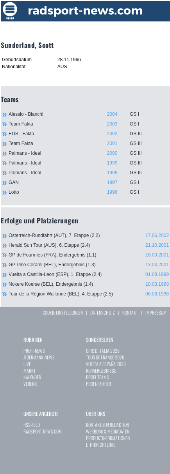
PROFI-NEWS (34, 350)
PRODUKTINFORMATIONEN (108, 438)
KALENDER (32, 377)
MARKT (29, 370)
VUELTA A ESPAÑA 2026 (106, 364)
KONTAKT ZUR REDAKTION (107, 424)
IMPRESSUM (155, 312)
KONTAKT (130, 312)
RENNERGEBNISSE (101, 370)
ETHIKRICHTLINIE (100, 444)
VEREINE (30, 383)
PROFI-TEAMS (97, 377)
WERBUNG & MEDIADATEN (107, 431)
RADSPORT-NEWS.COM (42, 431)
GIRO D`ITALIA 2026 (103, 350)
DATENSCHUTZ (102, 312)
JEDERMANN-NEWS (39, 357)
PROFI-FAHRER (98, 383)
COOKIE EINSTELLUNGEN (63, 312)
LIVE (27, 364)
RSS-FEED (31, 424)
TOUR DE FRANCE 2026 (105, 357)
